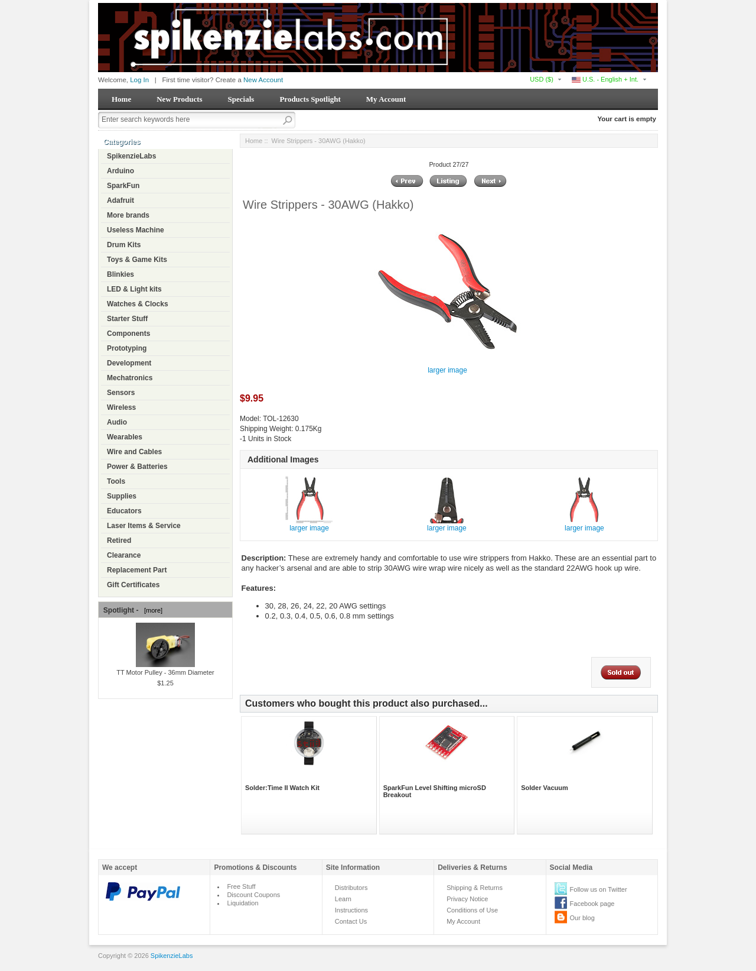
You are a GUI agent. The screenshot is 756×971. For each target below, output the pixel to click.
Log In (139, 79)
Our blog (582, 917)
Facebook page (592, 903)
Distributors (351, 887)
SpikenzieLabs (131, 156)
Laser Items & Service (144, 526)
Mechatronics (129, 378)
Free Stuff (241, 886)
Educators (124, 511)
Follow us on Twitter (598, 889)
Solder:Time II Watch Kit (282, 787)
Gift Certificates (133, 585)
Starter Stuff (127, 319)
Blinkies (120, 274)
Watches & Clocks (137, 304)
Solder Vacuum (544, 787)
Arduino (120, 171)
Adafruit (120, 200)
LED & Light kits (134, 289)
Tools (116, 481)
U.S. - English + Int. (605, 79)
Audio (117, 422)
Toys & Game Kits (137, 259)
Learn (343, 898)
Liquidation (242, 903)
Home (121, 99)
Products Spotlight (309, 99)
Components (128, 333)
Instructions (351, 910)
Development (129, 363)
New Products (179, 99)
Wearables (124, 437)
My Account (386, 99)
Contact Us (351, 921)
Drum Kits (124, 245)
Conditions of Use (472, 910)
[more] (151, 610)
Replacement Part (137, 570)
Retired (119, 540)
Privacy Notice (467, 898)
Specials (241, 99)
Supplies (121, 496)
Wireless (121, 407)
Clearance (124, 555)
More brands (128, 215)
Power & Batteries (137, 466)
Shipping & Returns (475, 887)
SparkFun (123, 186)
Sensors (121, 393)
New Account (263, 79)
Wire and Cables (134, 452)
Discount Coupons (253, 894)
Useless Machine (135, 230)
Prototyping (126, 348)
